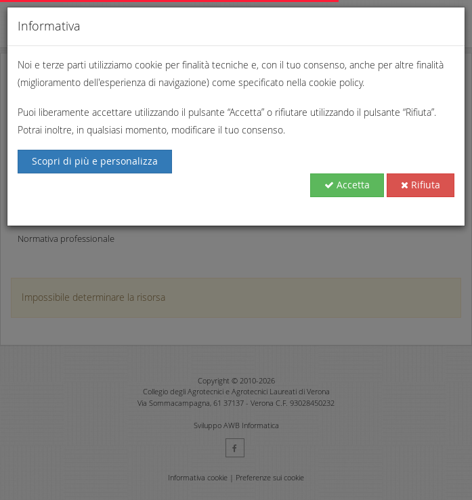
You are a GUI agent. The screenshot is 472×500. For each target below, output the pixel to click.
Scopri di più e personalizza (95, 160)
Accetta (347, 184)
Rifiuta (420, 184)
